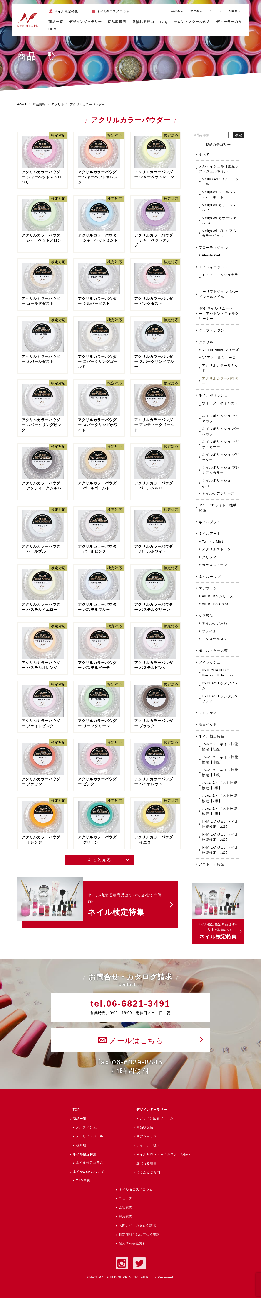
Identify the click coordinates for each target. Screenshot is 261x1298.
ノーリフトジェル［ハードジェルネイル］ (219, 294)
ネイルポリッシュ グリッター (220, 457)
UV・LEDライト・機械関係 (218, 507)
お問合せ (234, 11)
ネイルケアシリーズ (218, 493)
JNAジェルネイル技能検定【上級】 (220, 772)
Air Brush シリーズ (218, 596)
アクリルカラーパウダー (220, 380)
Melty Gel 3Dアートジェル (220, 181)
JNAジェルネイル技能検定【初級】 (220, 746)
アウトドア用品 (211, 864)
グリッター (211, 557)
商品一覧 (55, 22)
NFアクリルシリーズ (219, 357)
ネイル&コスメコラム (113, 11)
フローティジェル (213, 247)
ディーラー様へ (148, 1145)
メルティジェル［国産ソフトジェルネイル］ (219, 168)
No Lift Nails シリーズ (220, 350)
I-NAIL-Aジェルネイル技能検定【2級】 (220, 837)
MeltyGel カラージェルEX (219, 220)
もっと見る (99, 859)
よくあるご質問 (148, 1172)
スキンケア (208, 713)
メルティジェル (88, 1127)
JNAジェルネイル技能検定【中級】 (220, 759)
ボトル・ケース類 (213, 651)
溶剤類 (81, 1145)
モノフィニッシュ (213, 267)
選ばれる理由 (143, 22)
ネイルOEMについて (88, 1172)
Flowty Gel (211, 255)
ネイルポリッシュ (213, 395)
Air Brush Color (215, 604)
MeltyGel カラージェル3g (219, 207)
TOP (76, 1109)
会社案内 (177, 11)
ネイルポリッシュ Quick (216, 483)
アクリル (206, 342)
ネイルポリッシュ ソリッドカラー (220, 444)
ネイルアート (210, 533)
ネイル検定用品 (211, 736)
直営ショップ (146, 1136)
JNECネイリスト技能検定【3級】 (219, 785)
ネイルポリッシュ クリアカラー (220, 418)
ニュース (215, 11)
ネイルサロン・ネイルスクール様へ (163, 1154)
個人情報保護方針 (132, 1243)
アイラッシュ (210, 662)
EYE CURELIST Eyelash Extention (217, 672)
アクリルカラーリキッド (220, 368)
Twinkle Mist (212, 541)
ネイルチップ (210, 576)
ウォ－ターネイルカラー (220, 405)
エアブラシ (208, 588)
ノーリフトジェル (89, 1136)
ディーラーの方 (229, 22)
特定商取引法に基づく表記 (139, 1234)
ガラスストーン (214, 565)
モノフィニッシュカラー (220, 277)
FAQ (164, 22)
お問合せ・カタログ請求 (137, 1225)
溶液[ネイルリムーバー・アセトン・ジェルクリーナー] (219, 313)
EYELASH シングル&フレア (219, 698)
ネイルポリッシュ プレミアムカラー (220, 470)
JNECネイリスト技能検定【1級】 (219, 811)
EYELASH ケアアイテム (220, 685)
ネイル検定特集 (66, 11)
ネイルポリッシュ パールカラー (220, 431)
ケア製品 (206, 615)
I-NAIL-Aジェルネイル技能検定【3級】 (220, 824)
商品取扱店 (144, 1127)
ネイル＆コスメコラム (136, 1189)
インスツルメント (216, 639)
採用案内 (196, 11)
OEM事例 (83, 1180)
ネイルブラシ (210, 522)
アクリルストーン (216, 549)
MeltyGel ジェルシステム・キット (219, 194)
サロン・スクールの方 (192, 22)
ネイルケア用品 (214, 623)
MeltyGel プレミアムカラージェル (219, 233)
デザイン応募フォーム (156, 1118)
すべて (204, 154)
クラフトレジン (211, 330)
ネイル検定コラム (89, 1162)
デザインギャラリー (151, 1109)
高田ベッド (208, 724)
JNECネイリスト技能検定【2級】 (219, 798)
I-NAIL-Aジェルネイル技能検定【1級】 (220, 849)
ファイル (209, 631)
